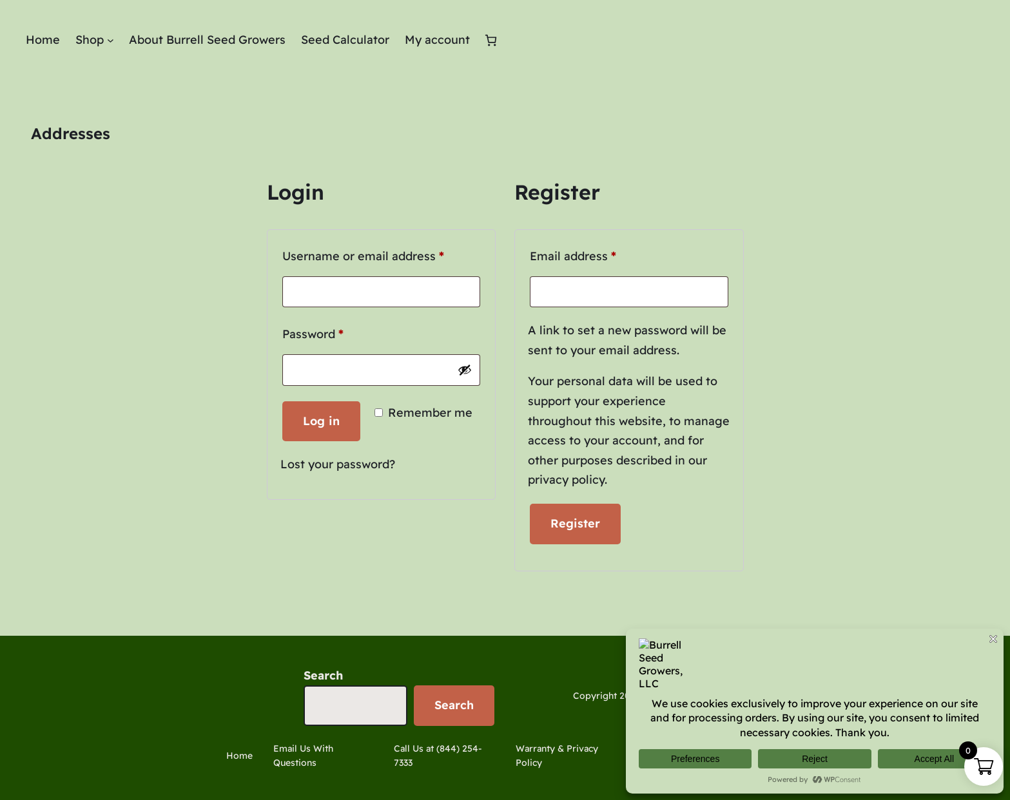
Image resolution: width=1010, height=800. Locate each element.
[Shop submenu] (110, 40)
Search (323, 675)
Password (338, 332)
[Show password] (465, 370)
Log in (321, 421)
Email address (598, 254)
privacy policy (566, 479)
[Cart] (490, 40)
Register (575, 523)
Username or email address (381, 254)
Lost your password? (337, 464)
